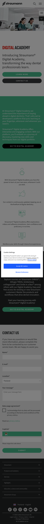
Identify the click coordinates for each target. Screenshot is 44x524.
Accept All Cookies (22, 266)
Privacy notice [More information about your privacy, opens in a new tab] (32, 260)
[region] (22, 262)
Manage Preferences (22, 272)
